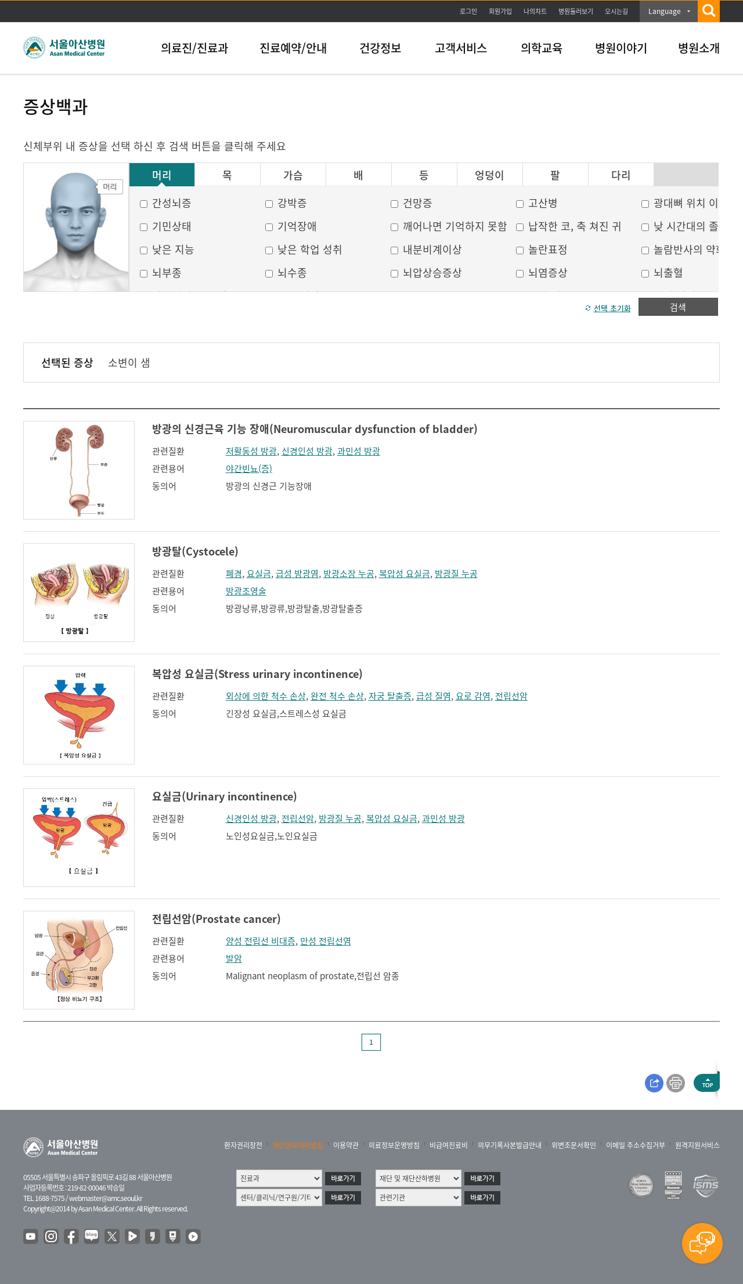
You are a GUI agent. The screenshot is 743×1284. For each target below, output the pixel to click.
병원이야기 (621, 47)
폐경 (234, 573)
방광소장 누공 (348, 573)
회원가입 (500, 11)
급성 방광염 (297, 573)
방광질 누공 (456, 573)
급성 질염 (433, 696)
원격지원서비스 (697, 1145)
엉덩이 (489, 175)
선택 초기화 (612, 307)
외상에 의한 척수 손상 (266, 696)
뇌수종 (292, 272)
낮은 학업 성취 (309, 249)
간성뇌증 (172, 203)
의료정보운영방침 (394, 1145)
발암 (234, 958)
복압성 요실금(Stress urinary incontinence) (257, 673)
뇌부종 (167, 272)
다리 (621, 175)
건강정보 (380, 47)
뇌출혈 (668, 272)
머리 (162, 175)
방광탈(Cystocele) (195, 551)
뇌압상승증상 (432, 272)
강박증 (292, 203)
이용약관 (346, 1145)
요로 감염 (473, 696)
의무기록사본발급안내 (510, 1145)
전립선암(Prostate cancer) (216, 918)
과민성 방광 (358, 451)
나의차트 (535, 11)
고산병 (543, 203)
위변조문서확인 (573, 1145)
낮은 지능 (173, 249)
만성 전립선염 (325, 941)
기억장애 (297, 226)
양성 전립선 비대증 (260, 941)
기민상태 (172, 226)
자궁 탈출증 (390, 696)
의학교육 (541, 47)
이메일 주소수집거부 (635, 1145)
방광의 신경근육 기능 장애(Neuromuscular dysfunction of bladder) (315, 429)
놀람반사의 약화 (690, 249)
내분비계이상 (432, 249)
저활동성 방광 (251, 451)
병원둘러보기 (575, 11)
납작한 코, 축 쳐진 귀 (575, 226)
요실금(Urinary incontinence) (224, 796)
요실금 (259, 573)
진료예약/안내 (293, 47)
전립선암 (511, 696)
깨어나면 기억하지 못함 (455, 226)
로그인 (468, 11)
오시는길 (616, 11)
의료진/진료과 (194, 47)
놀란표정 (548, 249)
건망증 (417, 203)
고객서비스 (461, 47)
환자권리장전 (243, 1145)
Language (664, 11)
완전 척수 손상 (337, 696)
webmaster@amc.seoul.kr (105, 1198)
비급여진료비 (449, 1145)
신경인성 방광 (307, 451)
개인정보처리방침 (297, 1145)
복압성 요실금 (404, 573)
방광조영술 (246, 591)
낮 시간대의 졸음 (691, 226)
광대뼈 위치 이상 (691, 203)
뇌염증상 (548, 272)
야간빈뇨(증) (249, 468)
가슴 (293, 175)
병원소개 (699, 47)
